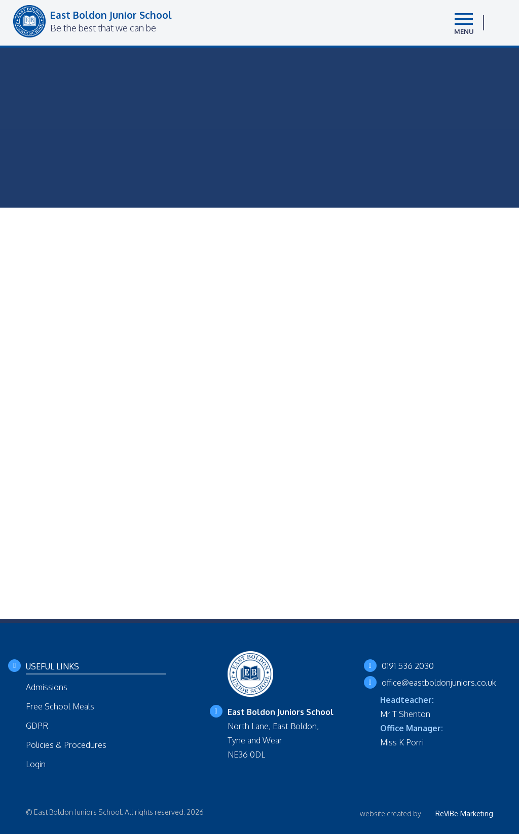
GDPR (37, 726)
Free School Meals (60, 706)
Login (36, 764)
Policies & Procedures (66, 745)
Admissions (46, 687)
